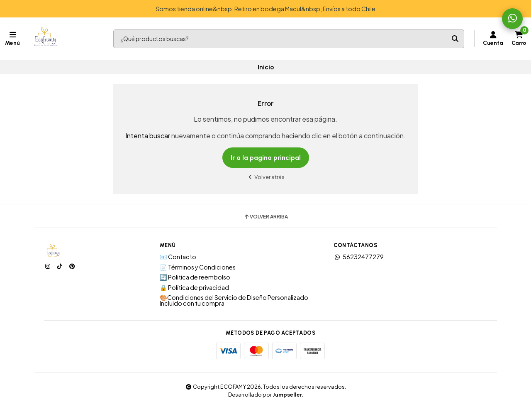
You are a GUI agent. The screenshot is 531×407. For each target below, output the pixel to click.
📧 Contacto (178, 257)
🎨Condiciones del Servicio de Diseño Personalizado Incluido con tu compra (234, 300)
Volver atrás (265, 176)
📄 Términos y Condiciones (198, 267)
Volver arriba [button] (266, 216)
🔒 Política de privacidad (194, 287)
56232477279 (359, 257)
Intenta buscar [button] (147, 135)
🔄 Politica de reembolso (195, 277)
